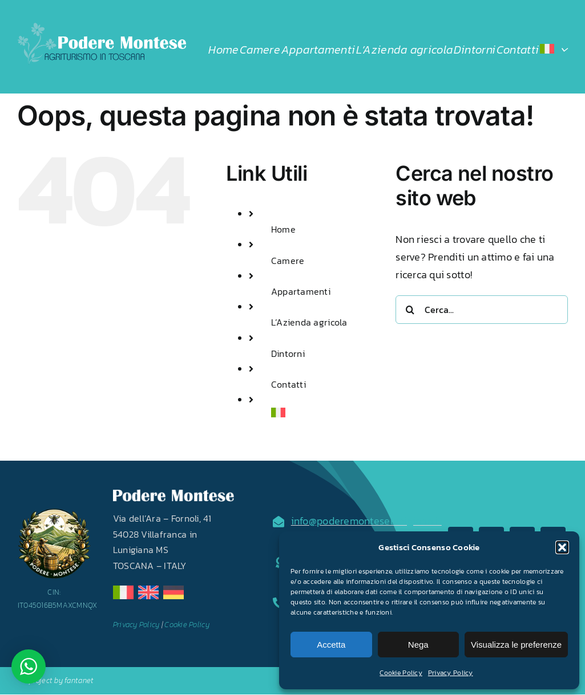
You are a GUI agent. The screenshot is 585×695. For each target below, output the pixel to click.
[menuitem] (553, 49)
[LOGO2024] (101, 27)
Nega (418, 644)
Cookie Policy (401, 673)
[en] (148, 590)
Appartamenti (300, 291)
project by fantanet (61, 680)
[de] (173, 590)
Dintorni (288, 353)
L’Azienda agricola (309, 322)
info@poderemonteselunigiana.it (366, 521)
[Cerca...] (482, 309)
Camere (288, 260)
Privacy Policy (450, 673)
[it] (123, 590)
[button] (562, 547)
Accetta (331, 644)
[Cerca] (410, 309)
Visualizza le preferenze (516, 644)
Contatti (288, 384)
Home (283, 229)
